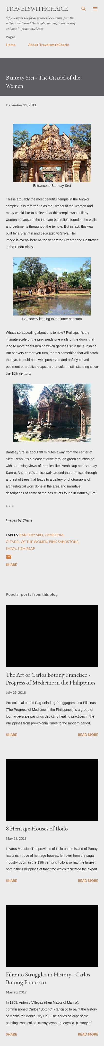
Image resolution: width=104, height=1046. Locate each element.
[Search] (84, 9)
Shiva (11, 548)
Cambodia (54, 535)
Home (11, 45)
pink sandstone (63, 542)
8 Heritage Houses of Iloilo (37, 828)
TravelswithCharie (37, 8)
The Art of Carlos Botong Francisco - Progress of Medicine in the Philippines (50, 678)
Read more (88, 734)
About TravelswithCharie (48, 45)
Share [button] (11, 564)
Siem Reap (26, 548)
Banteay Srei (31, 535)
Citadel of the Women (26, 542)
